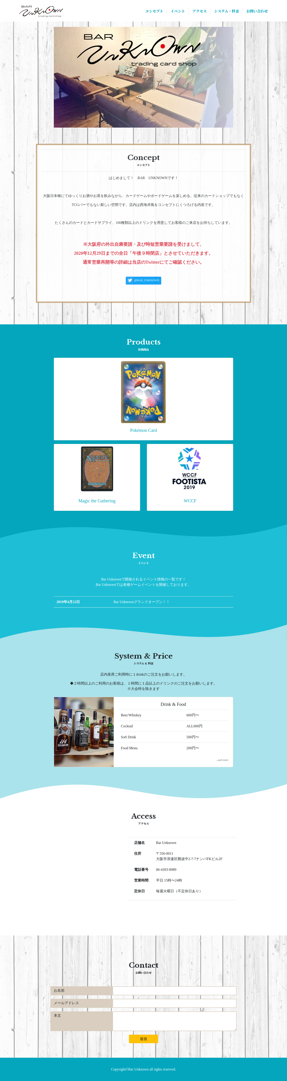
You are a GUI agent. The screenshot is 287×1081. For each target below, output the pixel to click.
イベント (178, 11)
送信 (143, 1039)
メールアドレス (66, 1003)
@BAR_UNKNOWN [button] (143, 280)
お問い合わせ (257, 11)
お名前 (59, 990)
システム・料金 (226, 11)
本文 (57, 1015)
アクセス (199, 11)
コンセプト (154, 11)
